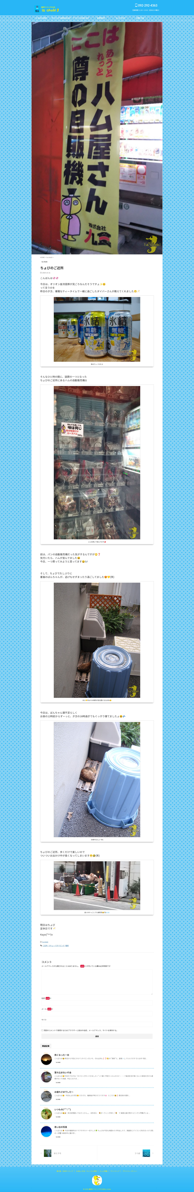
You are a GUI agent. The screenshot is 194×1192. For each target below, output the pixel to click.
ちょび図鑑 (103, 1170)
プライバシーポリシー (129, 1170)
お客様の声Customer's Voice (100, 19)
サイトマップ (114, 1170)
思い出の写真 (60, 1126)
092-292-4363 (146, 5)
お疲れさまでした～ (63, 1091)
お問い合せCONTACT (140, 19)
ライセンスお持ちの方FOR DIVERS (81, 19)
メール (47, 1008)
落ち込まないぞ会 (62, 1071)
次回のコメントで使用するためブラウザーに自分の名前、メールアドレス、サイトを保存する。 (81, 1029)
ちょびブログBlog (120, 19)
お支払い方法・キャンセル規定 (86, 1170)
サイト (44, 1019)
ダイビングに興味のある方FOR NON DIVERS (61, 19)
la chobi (45, 942)
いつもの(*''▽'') (61, 1108)
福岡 (67, 945)
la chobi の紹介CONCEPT (41, 19)
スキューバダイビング (56, 945)
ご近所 (45, 945)
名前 (46, 997)
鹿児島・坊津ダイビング (65, 1170)
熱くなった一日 (61, 1054)
